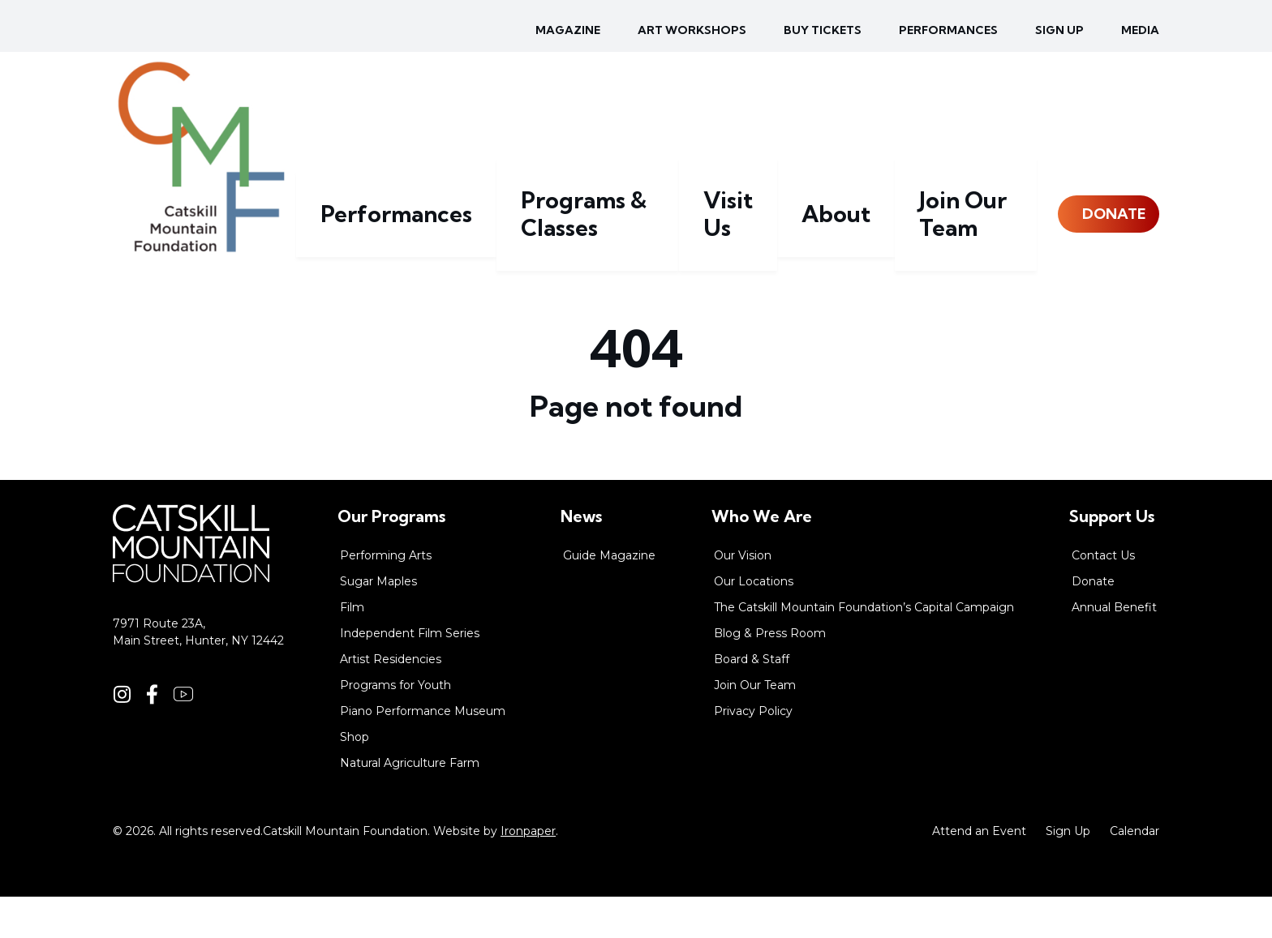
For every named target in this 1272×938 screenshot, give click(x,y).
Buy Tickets (823, 30)
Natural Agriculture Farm (409, 804)
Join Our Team (960, 280)
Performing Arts (386, 596)
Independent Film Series (409, 674)
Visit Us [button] (777, 280)
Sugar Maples (378, 622)
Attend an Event (979, 872)
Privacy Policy (753, 752)
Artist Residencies (390, 700)
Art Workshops (692, 30)
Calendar (1134, 872)
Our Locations (753, 622)
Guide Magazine (609, 596)
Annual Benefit (1114, 648)
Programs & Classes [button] (653, 280)
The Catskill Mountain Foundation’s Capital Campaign (864, 648)
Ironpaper (528, 872)
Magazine (567, 30)
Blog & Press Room (770, 674)
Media (1140, 30)
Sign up (1059, 30)
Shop (354, 778)
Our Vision (742, 596)
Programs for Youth (395, 726)
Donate (1103, 280)
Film (352, 648)
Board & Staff (751, 700)
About (857, 280)
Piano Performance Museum (422, 752)
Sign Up (1068, 872)
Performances (948, 30)
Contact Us (1103, 596)
